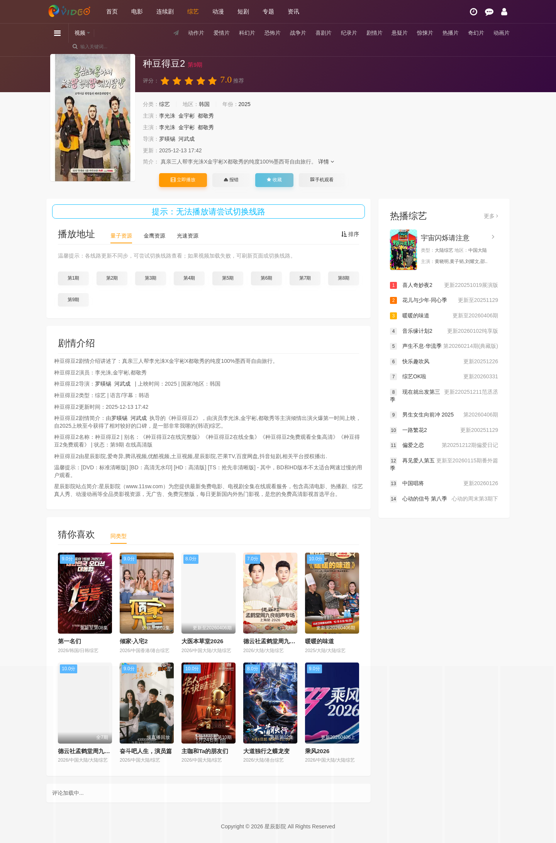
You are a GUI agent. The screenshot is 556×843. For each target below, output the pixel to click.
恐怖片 (272, 33)
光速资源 (187, 236)
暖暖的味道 (319, 641)
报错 (231, 179)
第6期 (267, 278)
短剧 (243, 11)
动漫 (218, 11)
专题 (268, 11)
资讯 (293, 11)
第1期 (74, 278)
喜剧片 (323, 33)
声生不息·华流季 (444, 346)
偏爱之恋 (444, 445)
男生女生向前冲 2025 (444, 415)
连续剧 (165, 11)
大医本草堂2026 (202, 641)
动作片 (196, 33)
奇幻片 (476, 33)
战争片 (298, 33)
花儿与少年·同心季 (444, 300)
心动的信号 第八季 (444, 499)
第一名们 (69, 641)
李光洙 (167, 116)
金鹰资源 (154, 236)
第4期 (189, 278)
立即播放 (183, 179)
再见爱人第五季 (444, 464)
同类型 (118, 536)
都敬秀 (206, 116)
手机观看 (322, 179)
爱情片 (222, 33)
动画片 (501, 33)
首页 (112, 11)
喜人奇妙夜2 (444, 285)
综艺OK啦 (444, 377)
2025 (245, 104)
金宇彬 (186, 116)
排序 (350, 234)
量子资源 (121, 236)
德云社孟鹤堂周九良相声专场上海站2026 (296, 641)
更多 (491, 216)
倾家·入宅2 (134, 641)
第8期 (344, 278)
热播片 (450, 33)
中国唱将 (444, 483)
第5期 (228, 278)
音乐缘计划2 (444, 331)
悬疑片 (400, 33)
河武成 (186, 139)
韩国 (204, 104)
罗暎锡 (167, 139)
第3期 (151, 278)
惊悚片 (425, 33)
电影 (137, 11)
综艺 (193, 11)
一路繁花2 (444, 430)
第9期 (74, 299)
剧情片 (374, 33)
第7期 (305, 278)
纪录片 (349, 33)
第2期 (112, 278)
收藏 (274, 179)
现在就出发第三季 (444, 395)
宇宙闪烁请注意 (445, 238)
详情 (326, 161)
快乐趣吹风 (444, 362)
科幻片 (247, 33)
